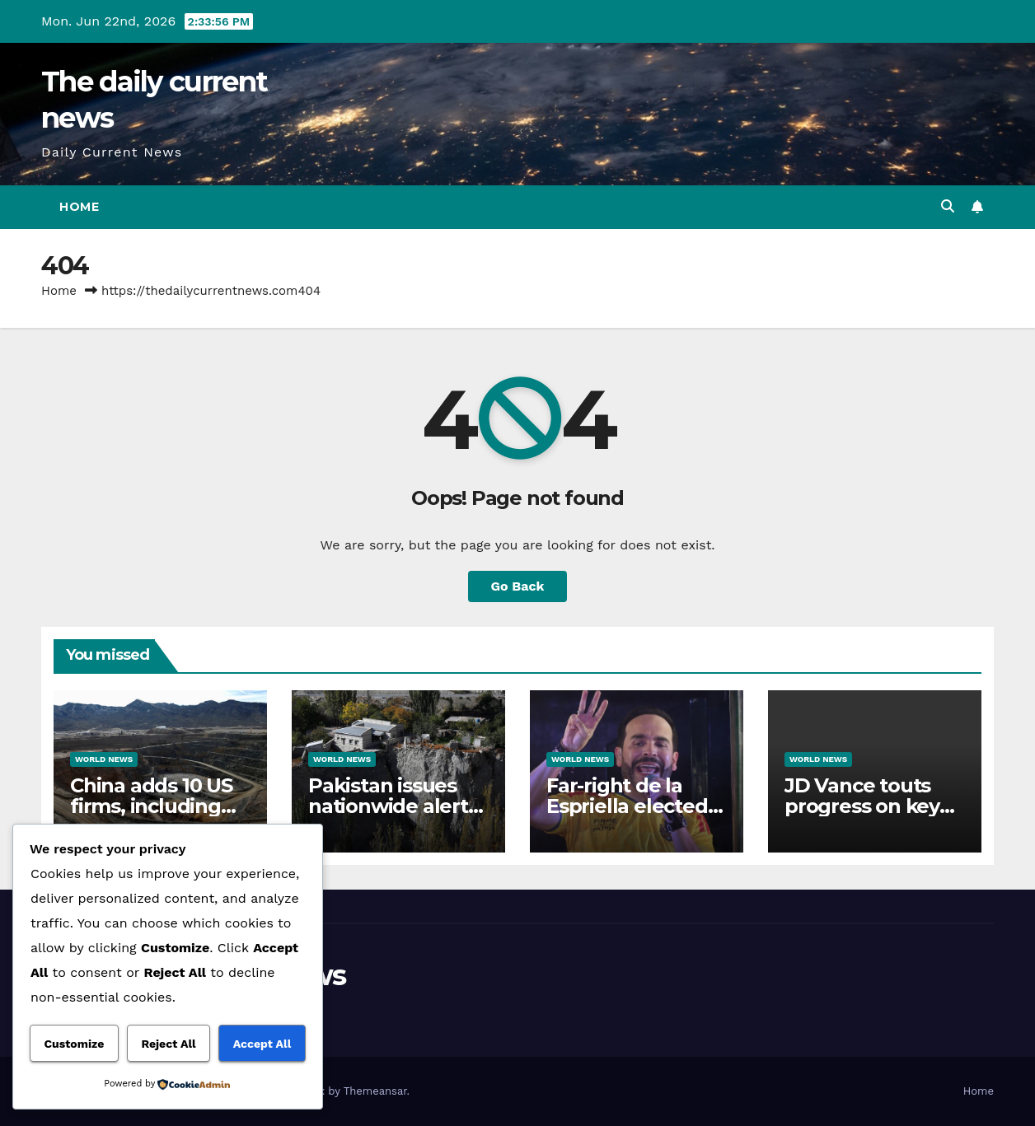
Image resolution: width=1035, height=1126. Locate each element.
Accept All (262, 1043)
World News (104, 759)
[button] (947, 206)
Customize (74, 1043)
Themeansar (375, 1091)
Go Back (518, 586)
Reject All (168, 1043)
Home (79, 206)
